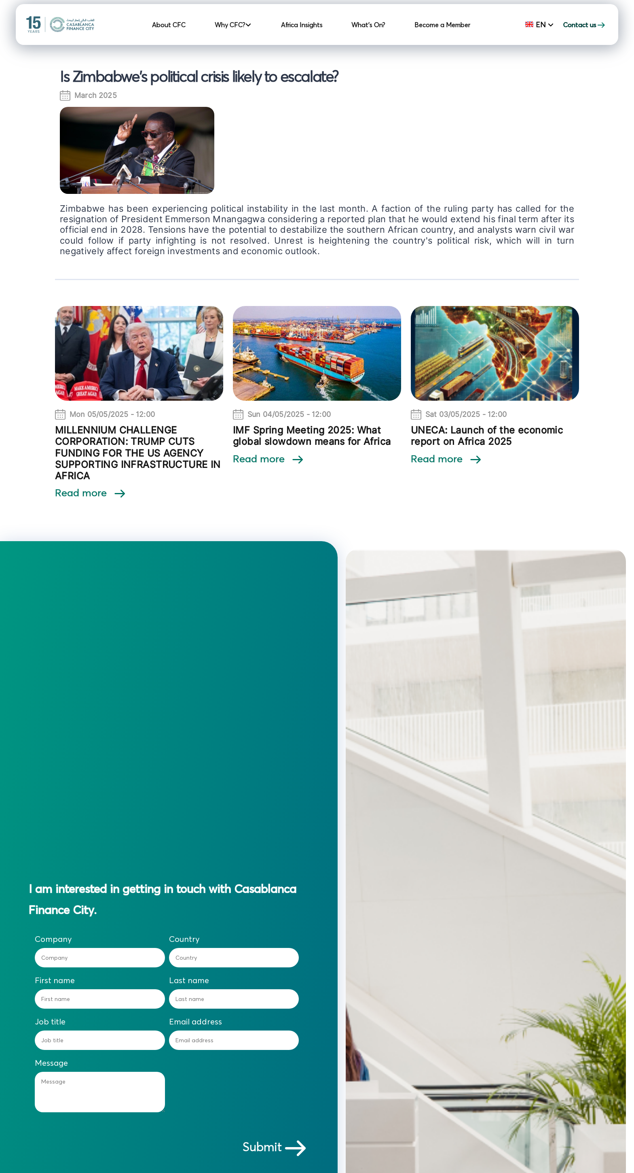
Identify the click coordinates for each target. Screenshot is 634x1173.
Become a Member (442, 25)
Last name (189, 980)
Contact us (584, 25)
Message (51, 1063)
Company (53, 939)
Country (184, 939)
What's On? (368, 25)
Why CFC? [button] (231, 25)
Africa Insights (302, 25)
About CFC (169, 25)
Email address (195, 1021)
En (536, 24)
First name (55, 980)
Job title (50, 1021)
